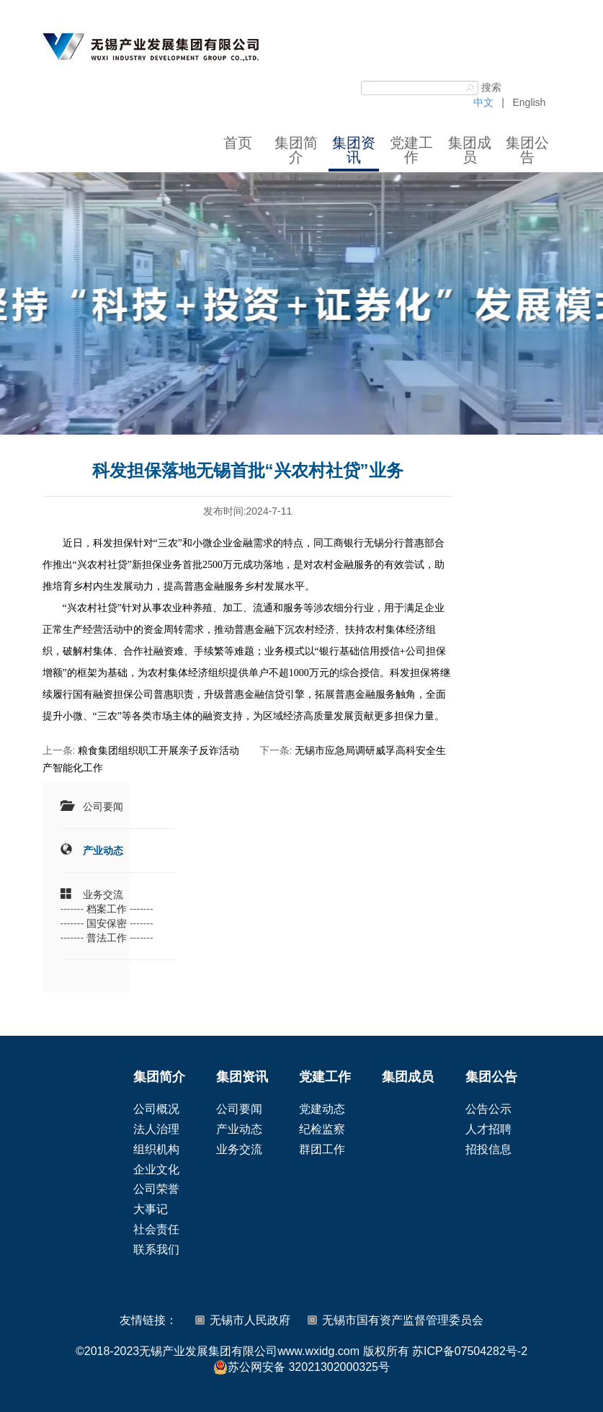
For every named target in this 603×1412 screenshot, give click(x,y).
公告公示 (488, 1109)
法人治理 (156, 1129)
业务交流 (103, 894)
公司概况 (156, 1109)
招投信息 (488, 1149)
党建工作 (411, 150)
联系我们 (156, 1249)
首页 (237, 143)
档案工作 (106, 909)
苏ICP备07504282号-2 (469, 1351)
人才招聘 (488, 1129)
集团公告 (527, 150)
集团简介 (296, 150)
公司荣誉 (156, 1189)
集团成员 (469, 150)
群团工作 (322, 1149)
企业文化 (156, 1169)
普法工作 (106, 937)
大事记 (150, 1209)
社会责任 (156, 1229)
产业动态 (103, 850)
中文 (483, 102)
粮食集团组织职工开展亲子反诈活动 (158, 750)
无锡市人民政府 (250, 1320)
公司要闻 (103, 806)
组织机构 (156, 1149)
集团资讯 (353, 150)
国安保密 (106, 923)
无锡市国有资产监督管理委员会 (402, 1320)
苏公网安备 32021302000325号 (301, 1367)
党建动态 (322, 1109)
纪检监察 (322, 1129)
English (528, 102)
